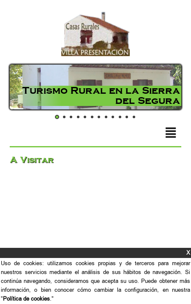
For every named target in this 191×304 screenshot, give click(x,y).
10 (120, 117)
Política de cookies (26, 299)
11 (127, 117)
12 (134, 117)
